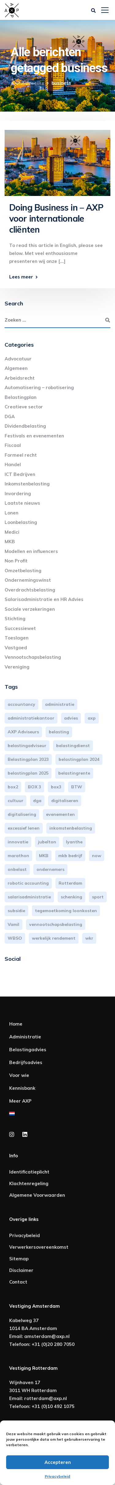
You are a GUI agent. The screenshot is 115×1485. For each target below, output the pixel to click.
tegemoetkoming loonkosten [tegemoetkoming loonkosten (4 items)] (66, 910)
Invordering (18, 493)
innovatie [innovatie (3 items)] (18, 842)
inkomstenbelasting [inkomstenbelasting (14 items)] (70, 828)
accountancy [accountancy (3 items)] (21, 704)
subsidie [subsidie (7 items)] (16, 910)
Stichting (15, 618)
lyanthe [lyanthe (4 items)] (74, 842)
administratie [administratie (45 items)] (59, 704)
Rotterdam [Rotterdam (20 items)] (70, 883)
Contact (18, 1282)
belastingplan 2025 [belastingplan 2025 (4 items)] (28, 773)
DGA (10, 416)
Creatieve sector (24, 407)
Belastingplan (20, 397)
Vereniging (17, 667)
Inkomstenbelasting (27, 484)
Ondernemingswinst (28, 580)
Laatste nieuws (22, 503)
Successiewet (20, 628)
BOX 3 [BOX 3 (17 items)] (34, 787)
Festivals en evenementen (34, 436)
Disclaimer (21, 1270)
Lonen (11, 513)
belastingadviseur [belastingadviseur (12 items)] (27, 745)
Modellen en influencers (31, 551)
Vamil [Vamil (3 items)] (13, 924)
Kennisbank (22, 1088)
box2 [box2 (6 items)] (13, 787)
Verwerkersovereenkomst (38, 1247)
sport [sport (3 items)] (98, 897)
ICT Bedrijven (20, 474)
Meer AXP (20, 1101)
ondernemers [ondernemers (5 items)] (50, 869)
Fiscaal (13, 445)
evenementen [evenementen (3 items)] (60, 814)
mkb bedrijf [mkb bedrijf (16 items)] (70, 855)
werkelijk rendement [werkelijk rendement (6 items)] (53, 938)
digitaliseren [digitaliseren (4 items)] (64, 800)
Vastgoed (16, 647)
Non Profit (16, 561)
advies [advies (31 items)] (71, 718)
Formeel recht (21, 455)
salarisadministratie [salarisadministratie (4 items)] (29, 897)
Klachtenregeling (28, 1183)
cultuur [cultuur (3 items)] (15, 800)
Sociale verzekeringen (30, 609)
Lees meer (21, 277)
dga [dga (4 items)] (37, 800)
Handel (13, 464)
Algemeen (16, 368)
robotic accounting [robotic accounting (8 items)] (28, 883)
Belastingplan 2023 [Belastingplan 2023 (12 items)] (28, 759)
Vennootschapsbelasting (33, 657)
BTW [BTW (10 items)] (76, 787)
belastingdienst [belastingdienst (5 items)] (73, 745)
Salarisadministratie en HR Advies (44, 599)
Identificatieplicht (29, 1172)
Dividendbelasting (25, 426)
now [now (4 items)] (96, 855)
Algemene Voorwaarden (37, 1195)
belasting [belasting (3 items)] (59, 732)
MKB (10, 541)
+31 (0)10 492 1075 (53, 1406)
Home (15, 1024)
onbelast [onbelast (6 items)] (17, 869)
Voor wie (19, 1075)
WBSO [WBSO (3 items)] (15, 938)
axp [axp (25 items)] (92, 718)
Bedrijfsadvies (25, 1062)
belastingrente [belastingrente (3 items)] (74, 773)
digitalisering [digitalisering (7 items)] (22, 814)
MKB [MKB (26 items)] (43, 855)
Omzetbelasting (23, 570)
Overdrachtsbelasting (30, 590)
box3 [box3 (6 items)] (56, 787)
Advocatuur (18, 359)
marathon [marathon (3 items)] (18, 855)
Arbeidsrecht (20, 378)
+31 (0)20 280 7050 (53, 1344)
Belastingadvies (27, 1049)
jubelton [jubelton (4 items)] (47, 842)
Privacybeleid (57, 1476)
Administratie (25, 1037)
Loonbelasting (21, 522)
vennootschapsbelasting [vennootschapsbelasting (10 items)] (55, 924)
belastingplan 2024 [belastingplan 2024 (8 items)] (79, 759)
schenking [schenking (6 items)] (71, 897)
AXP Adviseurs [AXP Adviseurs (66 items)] (23, 732)
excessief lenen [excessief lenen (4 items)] (24, 828)
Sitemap (19, 1259)
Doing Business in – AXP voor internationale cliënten (56, 218)
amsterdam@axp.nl (47, 1336)
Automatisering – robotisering (39, 387)
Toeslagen (17, 638)
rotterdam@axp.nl (45, 1398)
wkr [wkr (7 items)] (89, 938)
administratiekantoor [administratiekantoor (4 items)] (31, 718)
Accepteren (57, 1462)
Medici (12, 532)
